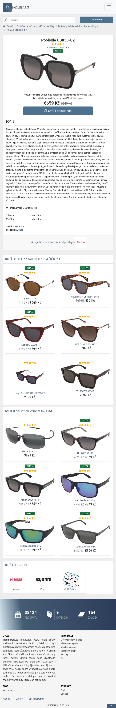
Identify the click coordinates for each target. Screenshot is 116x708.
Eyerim (19, 698)
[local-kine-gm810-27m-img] (29, 531)
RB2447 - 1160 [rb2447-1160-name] (30, 298)
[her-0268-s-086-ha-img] (85, 330)
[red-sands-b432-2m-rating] (85, 471)
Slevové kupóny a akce (71, 640)
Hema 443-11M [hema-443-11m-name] (29, 451)
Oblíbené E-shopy (16, 565)
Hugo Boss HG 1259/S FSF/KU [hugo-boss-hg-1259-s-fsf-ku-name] (30, 393)
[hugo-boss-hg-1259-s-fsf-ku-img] (29, 377)
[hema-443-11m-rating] (29, 425)
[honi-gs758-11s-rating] (85, 425)
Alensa (19, 230)
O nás (63, 690)
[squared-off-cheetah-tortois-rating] (85, 273)
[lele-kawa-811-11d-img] (85, 532)
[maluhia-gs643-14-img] (29, 485)
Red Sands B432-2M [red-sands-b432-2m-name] (85, 500)
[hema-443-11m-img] (29, 438)
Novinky (64, 654)
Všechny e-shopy (69, 651)
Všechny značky (68, 647)
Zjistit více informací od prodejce (58, 242)
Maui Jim (19, 226)
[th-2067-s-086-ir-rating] (85, 363)
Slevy (63, 658)
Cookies (64, 694)
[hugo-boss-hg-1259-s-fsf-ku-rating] (29, 363)
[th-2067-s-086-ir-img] (85, 376)
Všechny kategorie (69, 643)
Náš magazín (9, 690)
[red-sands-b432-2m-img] (85, 485)
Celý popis (78, 98)
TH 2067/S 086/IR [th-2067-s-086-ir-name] (85, 391)
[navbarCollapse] (108, 6)
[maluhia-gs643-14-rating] (29, 471)
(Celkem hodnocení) (58, 47)
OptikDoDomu (36, 698)
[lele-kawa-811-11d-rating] (85, 518)
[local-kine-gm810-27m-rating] (29, 518)
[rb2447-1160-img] (29, 285)
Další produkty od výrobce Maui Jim (28, 411)
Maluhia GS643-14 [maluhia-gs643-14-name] (30, 499)
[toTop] (111, 706)
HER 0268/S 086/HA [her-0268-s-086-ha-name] (85, 344)
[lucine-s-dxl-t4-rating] (29, 316)
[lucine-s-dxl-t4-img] (29, 330)
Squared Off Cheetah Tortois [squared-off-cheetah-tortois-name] (85, 296)
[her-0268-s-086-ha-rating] (85, 316)
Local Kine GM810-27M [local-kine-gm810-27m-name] (29, 546)
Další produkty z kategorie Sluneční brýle (33, 259)
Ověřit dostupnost (57, 110)
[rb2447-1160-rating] (29, 273)
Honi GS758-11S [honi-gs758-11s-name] (85, 453)
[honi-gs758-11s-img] (85, 439)
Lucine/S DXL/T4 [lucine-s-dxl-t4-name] (29, 345)
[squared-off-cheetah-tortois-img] (85, 284)
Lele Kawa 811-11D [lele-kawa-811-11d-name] (85, 546)
